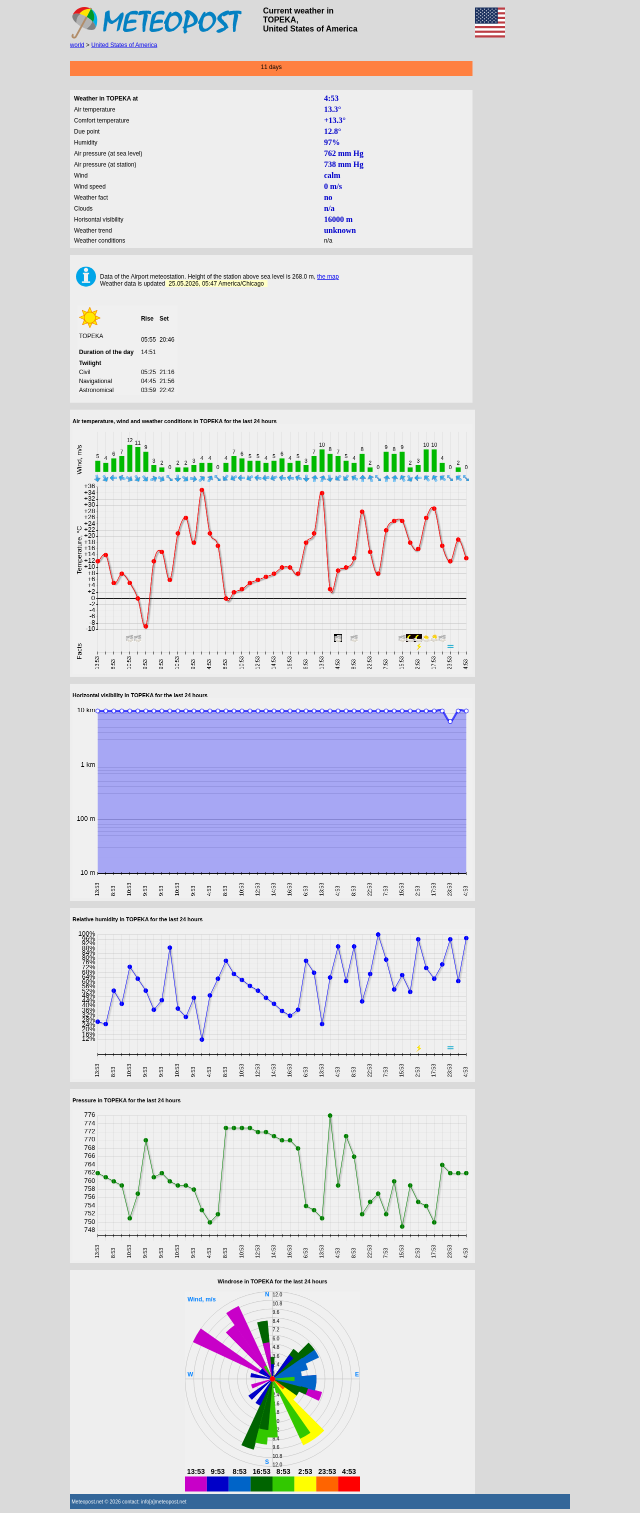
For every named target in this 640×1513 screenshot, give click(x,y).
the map (327, 276)
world (77, 45)
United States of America (124, 45)
